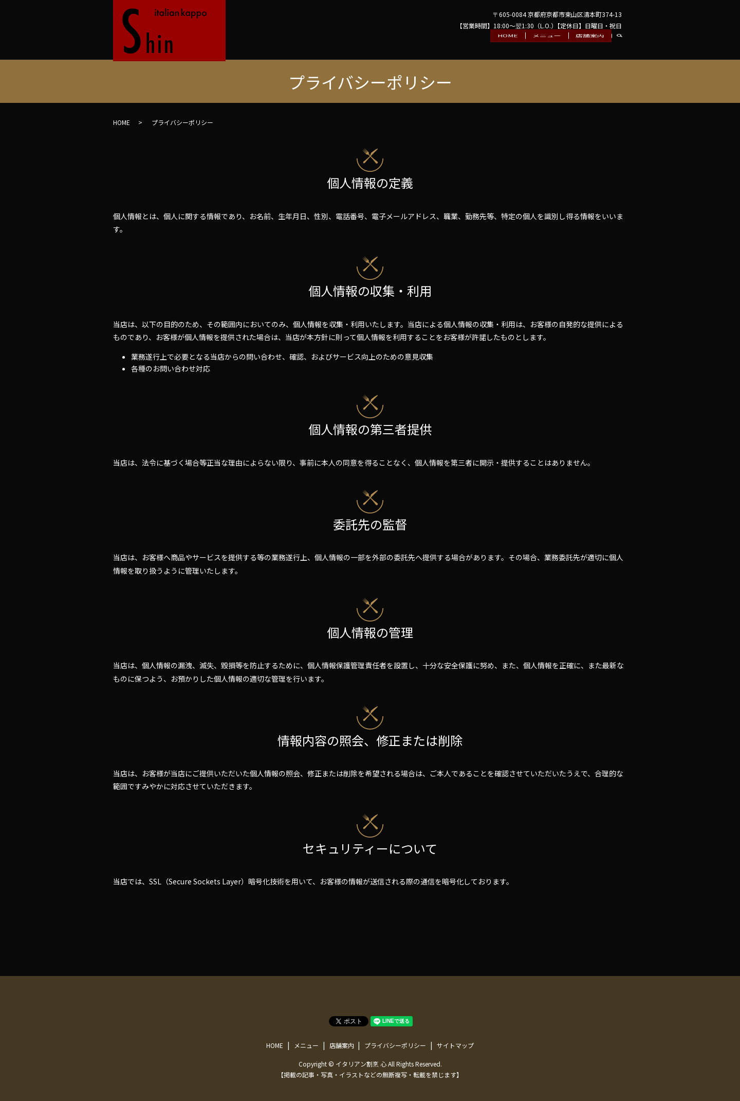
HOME (507, 46)
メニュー (546, 46)
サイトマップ (455, 1045)
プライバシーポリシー (395, 1045)
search (623, 46)
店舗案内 (590, 46)
